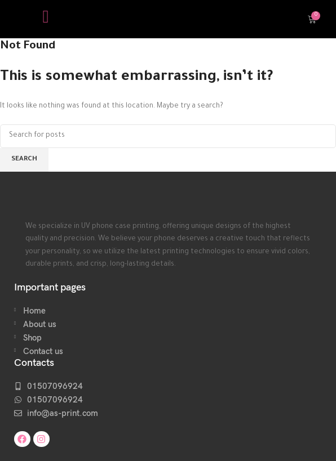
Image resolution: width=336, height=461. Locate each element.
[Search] (168, 136)
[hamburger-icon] (46, 19)
